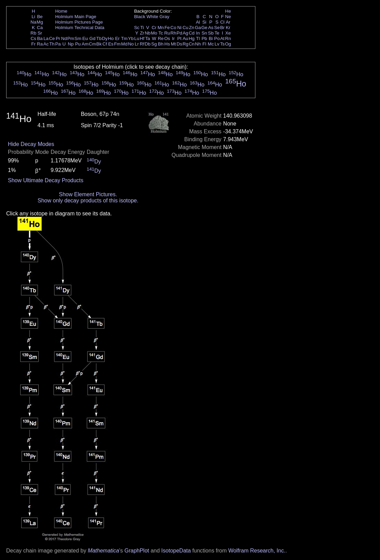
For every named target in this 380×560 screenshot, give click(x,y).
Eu (85, 38)
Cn (191, 43)
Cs (33, 38)
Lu (136, 38)
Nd (64, 38)
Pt (179, 38)
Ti (142, 27)
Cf (104, 43)
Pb (204, 38)
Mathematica (103, 551)
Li (33, 16)
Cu (185, 27)
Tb (99, 38)
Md (124, 43)
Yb (131, 38)
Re (161, 38)
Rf (142, 43)
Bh (160, 43)
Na (33, 22)
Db (148, 43)
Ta (147, 38)
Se (217, 27)
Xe (228, 33)
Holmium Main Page (75, 16)
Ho (111, 38)
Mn (160, 27)
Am (85, 43)
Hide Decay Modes (31, 144)
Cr (154, 27)
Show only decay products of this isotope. (88, 200)
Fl (204, 43)
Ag (185, 33)
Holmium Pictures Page (79, 22)
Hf (142, 38)
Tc (161, 33)
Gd (92, 38)
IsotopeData (176, 551)
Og (228, 43)
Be (39, 16)
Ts (222, 43)
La (46, 38)
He (228, 11)
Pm (70, 38)
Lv (217, 43)
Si (204, 22)
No (131, 43)
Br (222, 27)
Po (217, 38)
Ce (52, 38)
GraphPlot (136, 551)
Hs (167, 43)
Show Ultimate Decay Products (46, 180)
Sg (154, 43)
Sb (211, 33)
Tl (198, 38)
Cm (92, 43)
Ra (40, 43)
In (198, 33)
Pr (58, 38)
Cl (222, 22)
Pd (179, 33)
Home (61, 11)
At (222, 38)
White (152, 16)
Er (117, 38)
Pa (58, 43)
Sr (40, 33)
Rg (185, 43)
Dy (104, 38)
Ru (167, 33)
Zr (142, 33)
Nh (198, 43)
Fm (117, 43)
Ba (39, 38)
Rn (228, 38)
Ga (198, 27)
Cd (191, 33)
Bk (99, 43)
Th (52, 43)
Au (185, 38)
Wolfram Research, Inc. (257, 551)
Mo (154, 33)
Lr (137, 43)
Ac (46, 43)
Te (217, 33)
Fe (167, 27)
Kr (228, 27)
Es (111, 43)
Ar (228, 22)
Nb (148, 33)
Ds (179, 43)
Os (167, 38)
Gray (164, 16)
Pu (77, 43)
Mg (40, 22)
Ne (228, 16)
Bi (211, 38)
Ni (179, 27)
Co (173, 27)
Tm (124, 38)
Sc (137, 27)
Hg (191, 38)
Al (198, 22)
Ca (40, 27)
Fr (33, 43)
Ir (173, 38)
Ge (204, 27)
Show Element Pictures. (88, 194)
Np (71, 43)
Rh (173, 33)
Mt (173, 43)
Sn (204, 33)
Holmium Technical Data (79, 27)
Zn (191, 27)
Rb (33, 33)
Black (139, 16)
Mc (211, 43)
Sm (78, 38)
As (211, 27)
